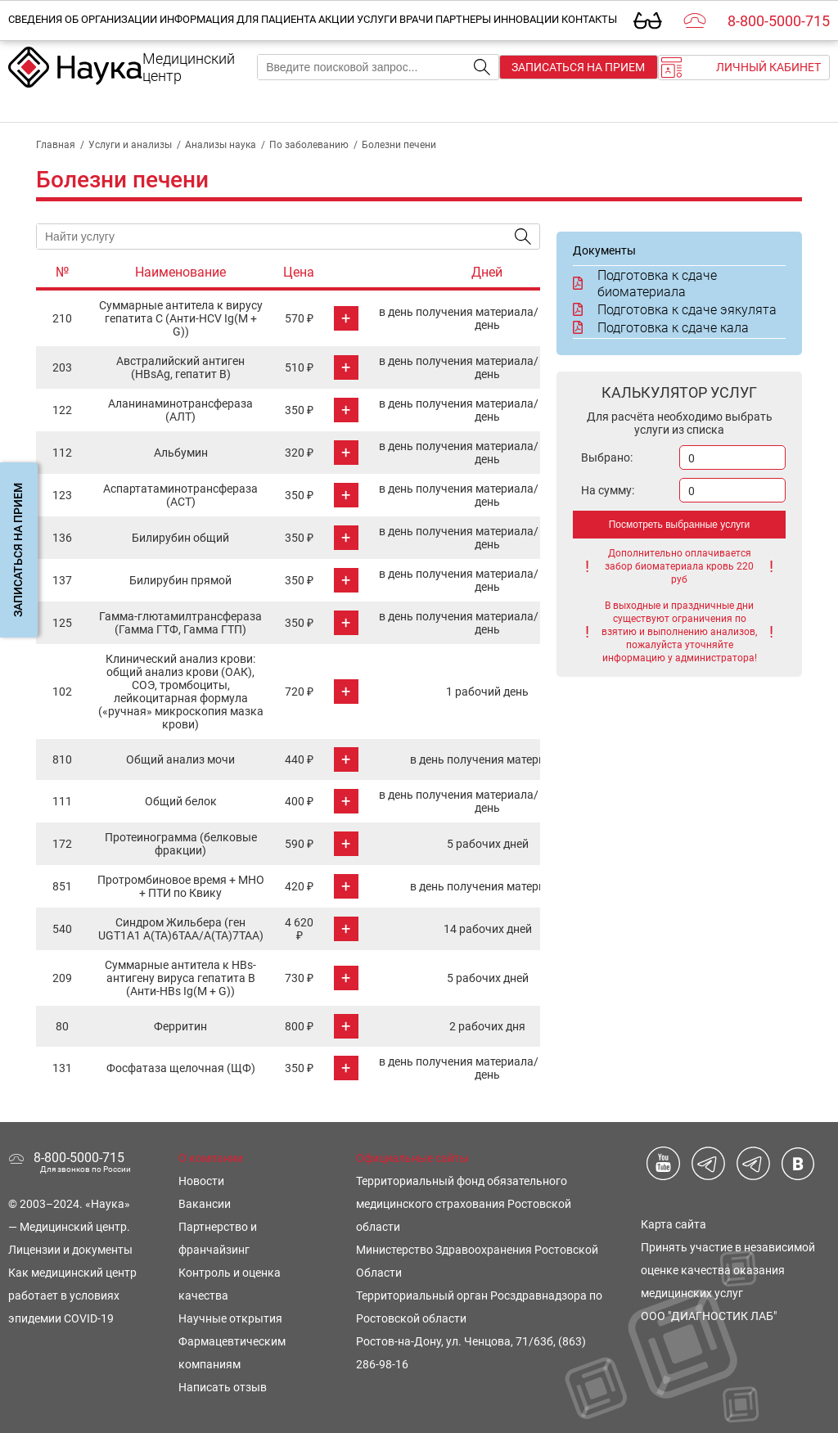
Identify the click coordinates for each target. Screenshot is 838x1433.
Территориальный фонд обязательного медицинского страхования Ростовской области (463, 1203)
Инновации (526, 19)
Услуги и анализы (130, 145)
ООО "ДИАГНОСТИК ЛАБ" (709, 1316)
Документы (604, 250)
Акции (336, 19)
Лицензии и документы (70, 1249)
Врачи (416, 19)
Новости (201, 1180)
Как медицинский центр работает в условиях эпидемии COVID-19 (72, 1295)
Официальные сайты (412, 1158)
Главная (55, 145)
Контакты (589, 19)
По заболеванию (309, 145)
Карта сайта (673, 1224)
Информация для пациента (238, 19)
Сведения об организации (82, 19)
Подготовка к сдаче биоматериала (645, 284)
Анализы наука (220, 145)
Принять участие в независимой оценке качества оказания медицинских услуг (728, 1270)
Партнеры (463, 19)
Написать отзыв (222, 1387)
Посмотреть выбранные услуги (679, 524)
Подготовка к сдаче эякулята (675, 310)
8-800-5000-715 (779, 20)
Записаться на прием (578, 67)
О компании (210, 1158)
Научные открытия (230, 1318)
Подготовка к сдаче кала (661, 328)
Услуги (377, 19)
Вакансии (204, 1203)
